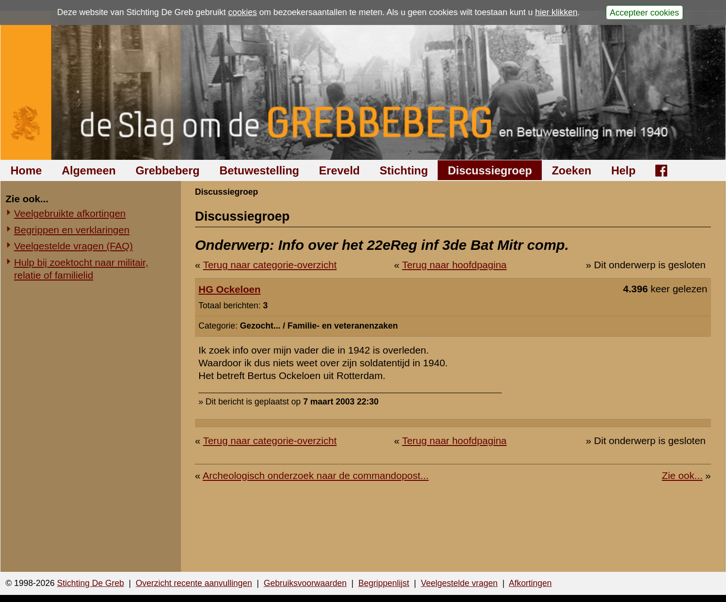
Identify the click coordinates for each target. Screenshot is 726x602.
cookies (242, 12)
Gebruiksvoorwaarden (305, 583)
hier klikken (556, 12)
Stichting (404, 170)
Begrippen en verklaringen (72, 229)
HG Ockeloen (229, 289)
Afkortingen (530, 583)
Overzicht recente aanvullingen (194, 583)
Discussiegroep (490, 170)
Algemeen (89, 170)
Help (623, 170)
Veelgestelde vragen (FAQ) (73, 245)
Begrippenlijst (383, 583)
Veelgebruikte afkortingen (70, 213)
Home (26, 170)
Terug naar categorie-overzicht (270, 264)
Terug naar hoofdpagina (454, 264)
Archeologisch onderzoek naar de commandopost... (316, 475)
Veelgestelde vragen (459, 583)
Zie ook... (682, 475)
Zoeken (571, 170)
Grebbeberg (168, 170)
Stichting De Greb (90, 583)
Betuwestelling (259, 170)
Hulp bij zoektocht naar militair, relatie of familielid (81, 268)
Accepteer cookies (644, 12)
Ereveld (339, 170)
